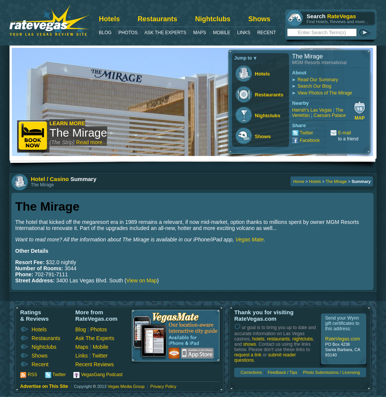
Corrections (251, 372)
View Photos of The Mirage (324, 93)
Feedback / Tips (282, 372)
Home (298, 181)
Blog (105, 32)
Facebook (310, 140)
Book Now (33, 136)
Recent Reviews (94, 364)
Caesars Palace (330, 115)
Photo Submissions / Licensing (331, 372)
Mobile (221, 32)
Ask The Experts (165, 32)
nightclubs (302, 339)
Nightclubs (212, 19)
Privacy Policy (163, 386)
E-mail (344, 132)
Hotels (109, 19)
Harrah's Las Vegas (312, 110)
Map (359, 118)
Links (243, 32)
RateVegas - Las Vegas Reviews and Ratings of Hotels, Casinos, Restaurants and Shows (50, 20)
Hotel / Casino (50, 179)
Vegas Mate (249, 239)
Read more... (91, 142)
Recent (266, 32)
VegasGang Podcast (101, 374)
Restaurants (157, 19)
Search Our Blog (314, 86)
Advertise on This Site (44, 386)
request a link (247, 355)
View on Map (141, 280)
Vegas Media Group (126, 386)
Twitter (306, 132)
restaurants (278, 339)
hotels (258, 339)
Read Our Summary (317, 79)
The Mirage (78, 132)
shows (249, 344)
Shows (259, 19)
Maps (199, 32)
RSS (32, 374)
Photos (127, 32)
